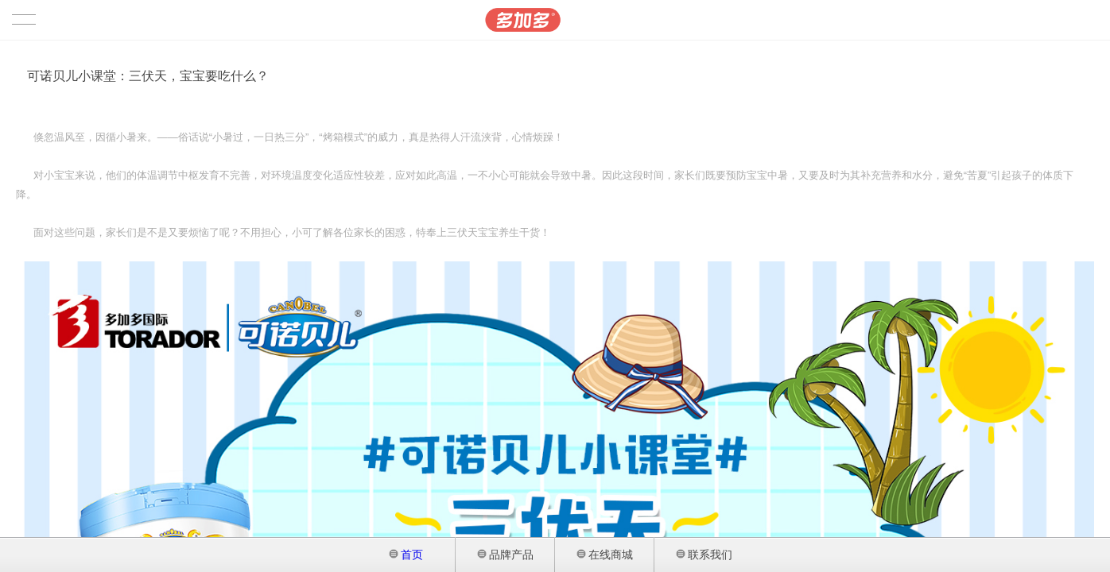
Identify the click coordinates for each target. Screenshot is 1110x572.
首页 (406, 554)
